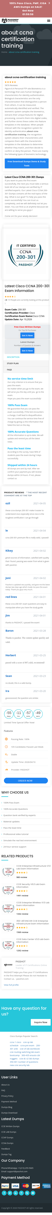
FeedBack (5, 1148)
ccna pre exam (27, 1045)
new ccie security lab (20, 1065)
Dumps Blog (6, 1107)
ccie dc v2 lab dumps (29, 1058)
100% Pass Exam (11, 802)
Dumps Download (9, 1112)
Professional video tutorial (15, 834)
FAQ (3, 1090)
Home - (4, 52)
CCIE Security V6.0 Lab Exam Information (30, 885)
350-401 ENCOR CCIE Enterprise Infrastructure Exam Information (32, 922)
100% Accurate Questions (15, 809)
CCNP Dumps (7, 1137)
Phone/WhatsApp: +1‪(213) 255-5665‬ (17, 1168)
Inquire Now (40, 1022)
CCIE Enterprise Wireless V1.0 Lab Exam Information (32, 904)
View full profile (11, 984)
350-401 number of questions (24, 1061)
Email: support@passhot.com (14, 1171)
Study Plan (13, 363)
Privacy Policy (7, 1096)
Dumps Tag (6, 1154)
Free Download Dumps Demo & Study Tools (27, 163)
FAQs (9, 369)
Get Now (28, 10)
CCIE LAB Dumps (8, 1132)
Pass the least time (12, 827)
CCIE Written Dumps (10, 1126)
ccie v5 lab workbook (30, 1048)
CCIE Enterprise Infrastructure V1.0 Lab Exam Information (33, 867)
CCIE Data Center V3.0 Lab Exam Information (32, 940)
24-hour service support (14, 846)
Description (13, 357)
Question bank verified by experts (19, 815)
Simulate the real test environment (20, 840)
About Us (5, 1084)
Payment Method (9, 1101)
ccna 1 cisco (15, 1042)
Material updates (11, 821)
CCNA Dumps (7, 1143)
